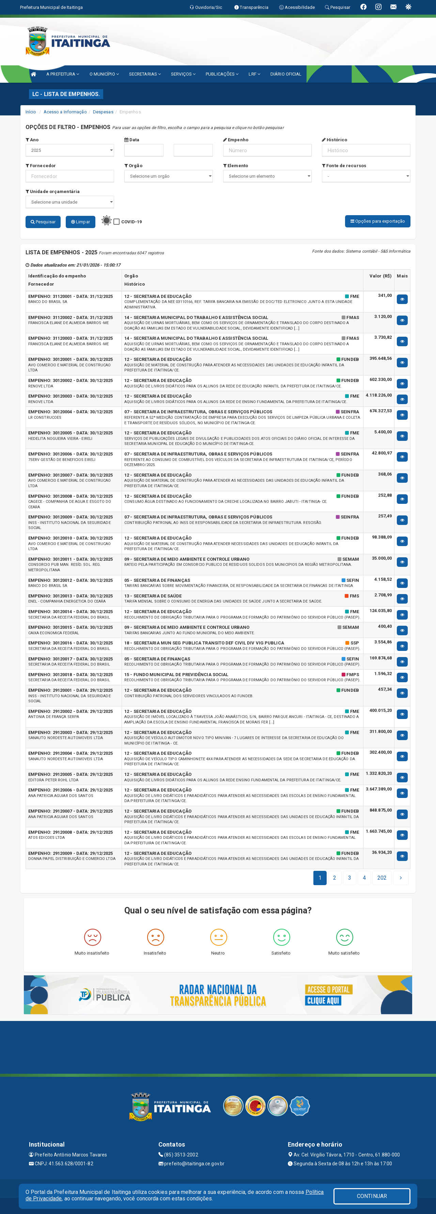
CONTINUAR (372, 1196)
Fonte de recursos (344, 165)
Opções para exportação (378, 221)
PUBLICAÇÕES (222, 74)
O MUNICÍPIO (104, 74)
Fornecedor (41, 165)
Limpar (80, 221)
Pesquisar (43, 221)
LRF (254, 74)
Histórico (334, 139)
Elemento (235, 165)
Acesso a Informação (65, 111)
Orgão (133, 165)
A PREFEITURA (62, 74)
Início (31, 111)
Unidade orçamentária (53, 191)
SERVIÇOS (183, 74)
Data (132, 139)
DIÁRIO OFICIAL (285, 74)
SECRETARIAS (145, 74)
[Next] (382, 877)
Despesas (103, 111)
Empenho (235, 139)
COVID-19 (131, 221)
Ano (32, 139)
